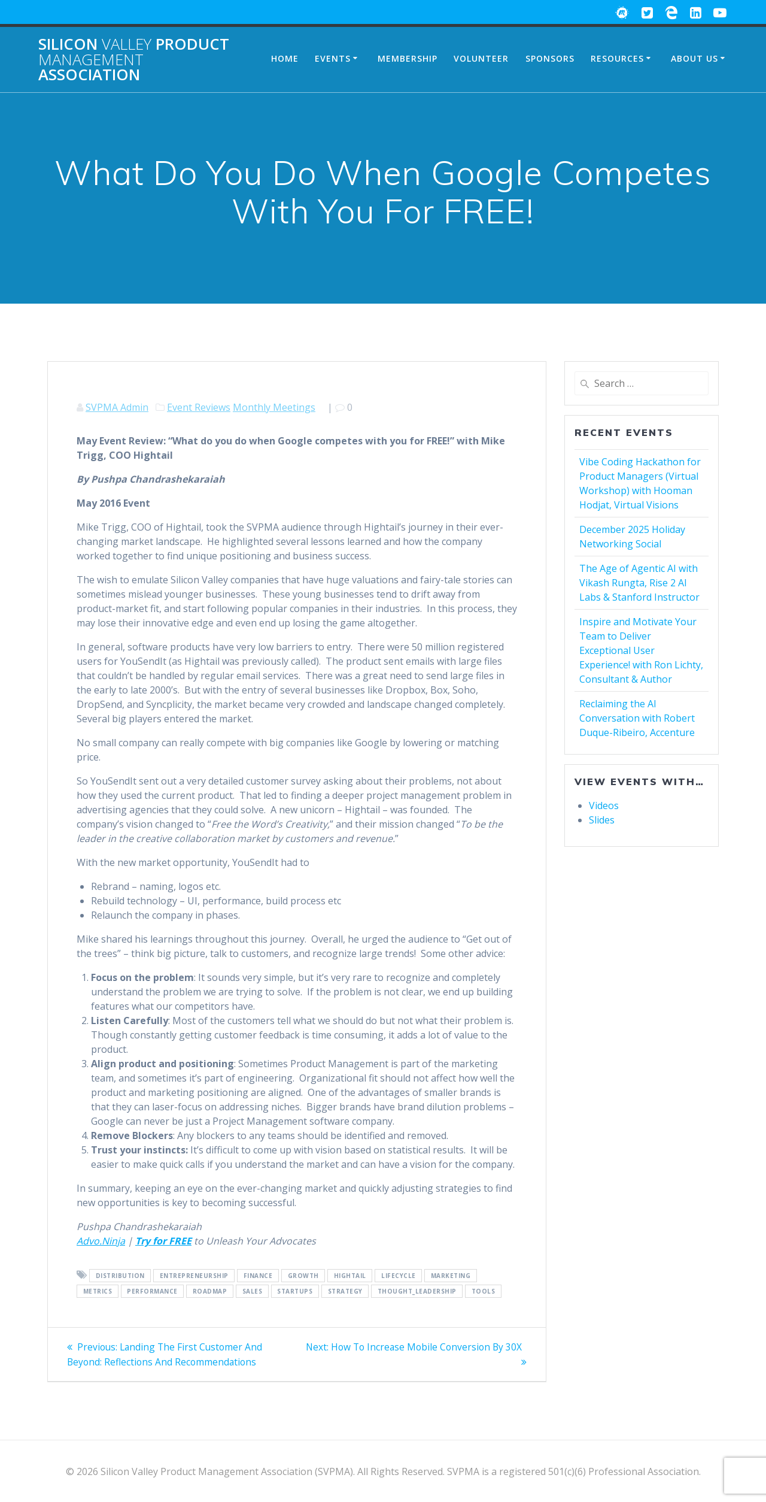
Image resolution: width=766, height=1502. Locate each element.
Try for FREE (163, 1240)
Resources (617, 58)
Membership (407, 58)
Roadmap (210, 1291)
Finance (258, 1275)
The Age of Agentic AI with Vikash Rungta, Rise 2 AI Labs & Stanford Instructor (639, 583)
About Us (694, 58)
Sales (252, 1291)
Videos (604, 805)
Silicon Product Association (133, 60)
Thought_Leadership (417, 1291)
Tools (484, 1291)
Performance (152, 1291)
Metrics (98, 1291)
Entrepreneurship (194, 1275)
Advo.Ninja (101, 1240)
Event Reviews (198, 407)
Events (333, 58)
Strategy (345, 1291)
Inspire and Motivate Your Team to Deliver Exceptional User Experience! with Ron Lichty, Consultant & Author (641, 650)
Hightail (350, 1275)
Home (285, 58)
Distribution (120, 1275)
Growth (303, 1275)
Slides (602, 819)
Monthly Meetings (274, 407)
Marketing (451, 1275)
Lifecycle (398, 1275)
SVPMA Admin (117, 407)
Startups (294, 1291)
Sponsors (549, 58)
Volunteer (481, 58)
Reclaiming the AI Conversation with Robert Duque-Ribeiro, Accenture (637, 718)
